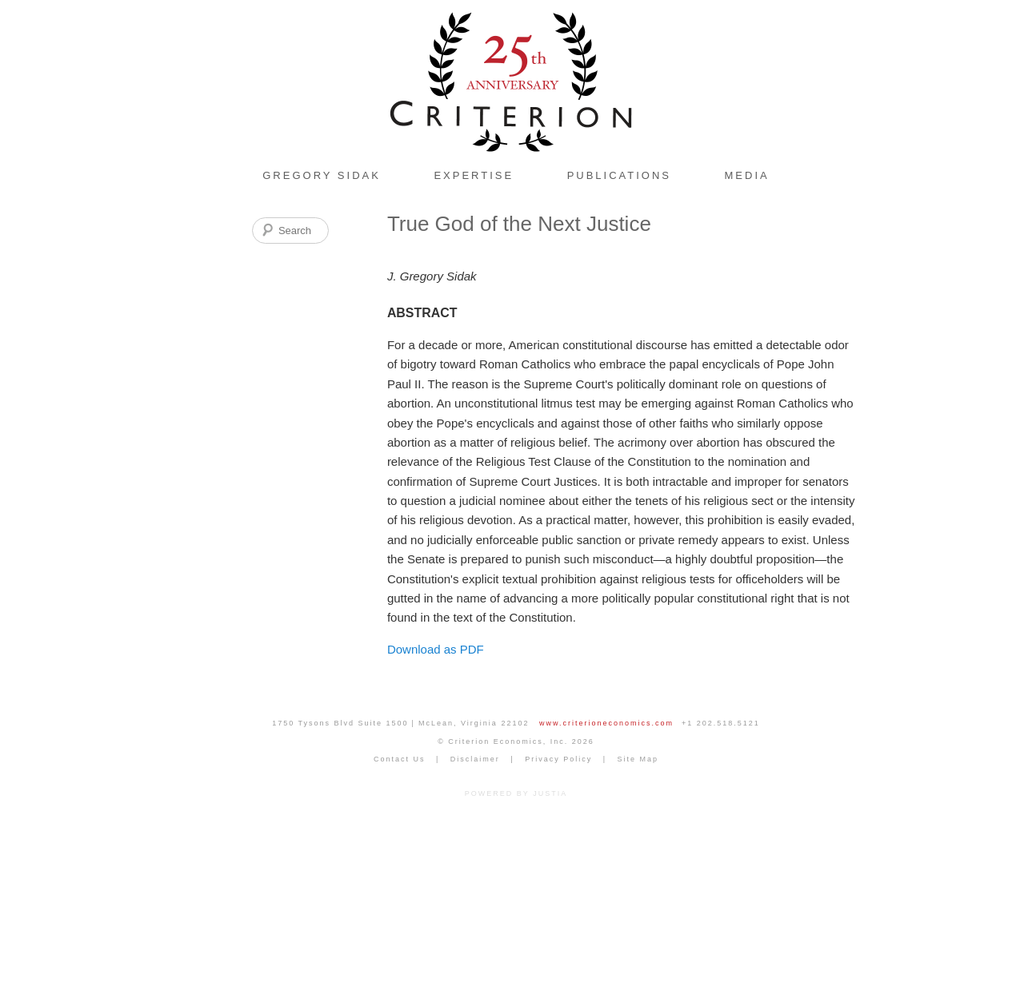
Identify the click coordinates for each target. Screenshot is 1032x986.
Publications (619, 175)
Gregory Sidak (321, 175)
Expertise (474, 175)
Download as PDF (435, 649)
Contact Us (400, 759)
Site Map (638, 759)
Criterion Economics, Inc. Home (516, 80)
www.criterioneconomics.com (606, 723)
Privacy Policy (558, 759)
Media (747, 175)
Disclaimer (475, 759)
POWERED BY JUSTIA (516, 793)
